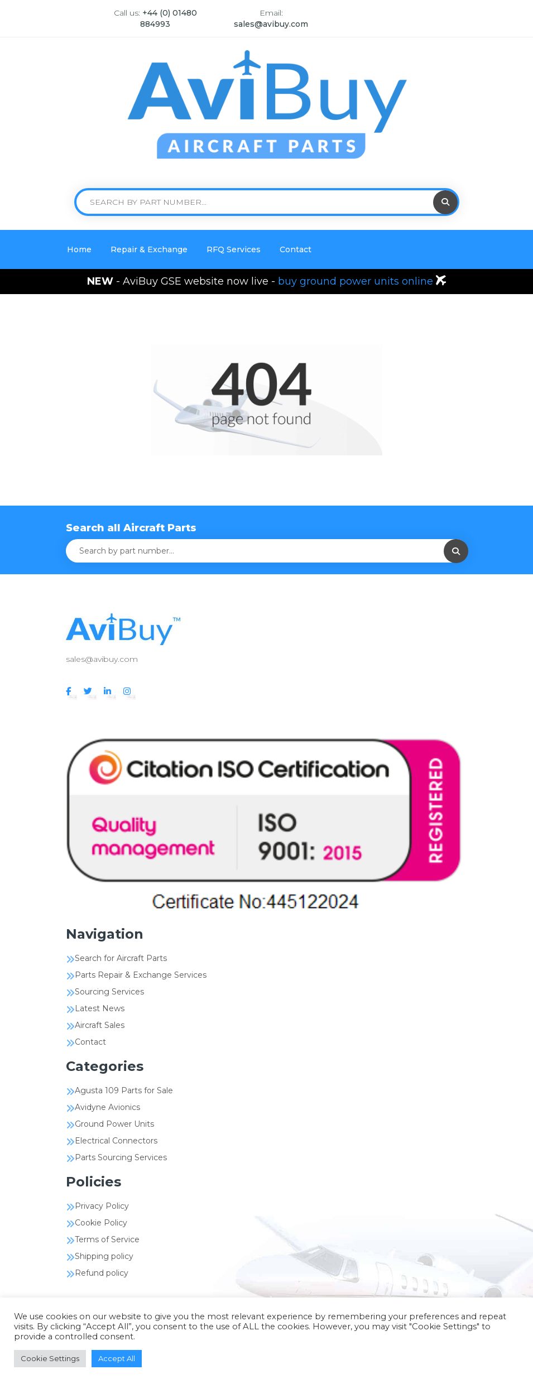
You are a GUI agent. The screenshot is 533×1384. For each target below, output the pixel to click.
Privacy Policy (102, 1206)
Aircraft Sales (99, 1025)
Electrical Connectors (116, 1141)
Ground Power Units (114, 1124)
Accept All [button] (116, 1358)
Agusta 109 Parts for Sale (124, 1090)
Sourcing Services (109, 992)
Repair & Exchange (149, 249)
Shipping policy (104, 1256)
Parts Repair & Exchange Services (141, 975)
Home (79, 249)
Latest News (99, 1008)
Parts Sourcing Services (121, 1157)
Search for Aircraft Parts (121, 958)
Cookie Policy (101, 1223)
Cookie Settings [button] (50, 1358)
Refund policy (101, 1273)
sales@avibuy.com (271, 24)
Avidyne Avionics (107, 1107)
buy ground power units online (357, 281)
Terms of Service (107, 1239)
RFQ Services (234, 249)
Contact (295, 249)
